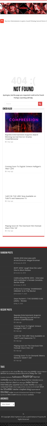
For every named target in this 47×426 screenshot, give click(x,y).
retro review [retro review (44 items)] (38, 385)
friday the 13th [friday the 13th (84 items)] (35, 373)
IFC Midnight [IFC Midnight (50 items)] (21, 383)
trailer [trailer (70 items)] (11, 392)
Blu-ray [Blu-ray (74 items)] (20, 371)
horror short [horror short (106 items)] (11, 382)
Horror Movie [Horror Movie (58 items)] (21, 380)
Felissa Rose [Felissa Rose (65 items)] (25, 373)
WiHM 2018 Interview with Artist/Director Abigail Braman (27, 259)
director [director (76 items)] (3, 373)
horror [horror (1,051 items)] (28, 376)
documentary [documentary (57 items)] (11, 373)
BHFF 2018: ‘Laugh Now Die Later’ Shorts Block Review (28, 269)
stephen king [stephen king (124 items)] (25, 389)
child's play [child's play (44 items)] (26, 371)
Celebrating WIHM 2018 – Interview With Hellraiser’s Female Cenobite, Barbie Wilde (28, 280)
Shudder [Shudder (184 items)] (8, 389)
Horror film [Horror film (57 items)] (12, 380)
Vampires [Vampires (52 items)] (32, 392)
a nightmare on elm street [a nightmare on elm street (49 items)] (8, 371)
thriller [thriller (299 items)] (4, 392)
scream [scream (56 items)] (36, 387)
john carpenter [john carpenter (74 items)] (14, 385)
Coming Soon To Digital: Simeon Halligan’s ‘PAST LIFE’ (27, 327)
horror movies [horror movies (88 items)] (32, 380)
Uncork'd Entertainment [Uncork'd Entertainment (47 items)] (21, 392)
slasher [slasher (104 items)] (16, 389)
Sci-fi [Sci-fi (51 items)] (32, 387)
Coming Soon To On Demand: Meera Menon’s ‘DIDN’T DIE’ (29, 357)
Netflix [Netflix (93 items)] (32, 385)
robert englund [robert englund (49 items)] (17, 387)
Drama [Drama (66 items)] (18, 373)
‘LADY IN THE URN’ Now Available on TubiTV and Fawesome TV (20, 197)
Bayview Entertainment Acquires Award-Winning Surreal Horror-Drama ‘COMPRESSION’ (22, 137)
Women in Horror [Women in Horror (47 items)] (21, 395)
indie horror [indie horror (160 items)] (32, 382)
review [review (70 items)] (2, 387)
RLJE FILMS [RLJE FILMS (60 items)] (9, 387)
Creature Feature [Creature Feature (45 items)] (41, 371)
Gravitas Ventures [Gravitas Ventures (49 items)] (6, 377)
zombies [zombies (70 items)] (31, 395)
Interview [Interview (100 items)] (4, 385)
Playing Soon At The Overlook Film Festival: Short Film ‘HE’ (28, 347)
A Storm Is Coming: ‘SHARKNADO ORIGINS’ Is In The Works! (28, 290)
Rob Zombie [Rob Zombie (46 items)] (27, 387)
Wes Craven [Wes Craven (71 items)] (12, 395)
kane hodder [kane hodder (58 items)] (24, 385)
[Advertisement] (23, 47)
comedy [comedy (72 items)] (33, 371)
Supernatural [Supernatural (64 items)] (35, 389)
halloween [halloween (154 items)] (17, 377)
